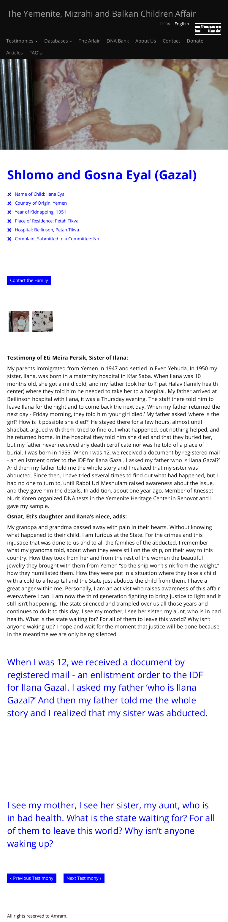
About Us (145, 40)
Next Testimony (82, 878)
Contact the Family (29, 280)
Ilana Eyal (56, 194)
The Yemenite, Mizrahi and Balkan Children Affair (101, 13)
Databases (58, 40)
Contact (171, 40)
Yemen (60, 203)
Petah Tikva (66, 221)
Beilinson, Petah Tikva (56, 230)
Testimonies (22, 40)
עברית (165, 23)
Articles (14, 52)
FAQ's (35, 52)
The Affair (89, 40)
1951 (61, 212)
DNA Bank (118, 40)
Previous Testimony (33, 878)
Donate (195, 40)
